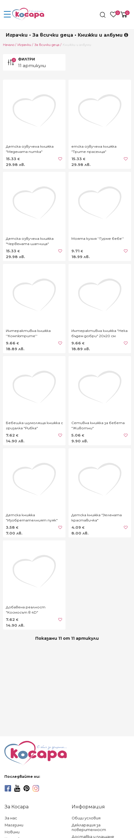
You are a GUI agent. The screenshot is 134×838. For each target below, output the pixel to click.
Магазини (14, 825)
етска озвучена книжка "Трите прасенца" (94, 149)
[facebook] (7, 788)
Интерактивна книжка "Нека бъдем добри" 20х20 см (99, 333)
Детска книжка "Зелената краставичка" (96, 517)
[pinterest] (26, 788)
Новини (12, 832)
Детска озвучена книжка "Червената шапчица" (30, 241)
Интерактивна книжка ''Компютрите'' (28, 333)
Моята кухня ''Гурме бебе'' (97, 238)
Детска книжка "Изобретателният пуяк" (32, 517)
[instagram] (35, 788)
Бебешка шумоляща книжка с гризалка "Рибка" (34, 425)
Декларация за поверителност (89, 827)
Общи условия (86, 818)
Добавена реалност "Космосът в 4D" (25, 609)
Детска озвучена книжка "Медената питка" (30, 149)
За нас (11, 818)
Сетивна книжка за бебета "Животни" (98, 425)
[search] (103, 15)
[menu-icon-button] (7, 14)
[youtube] (17, 788)
